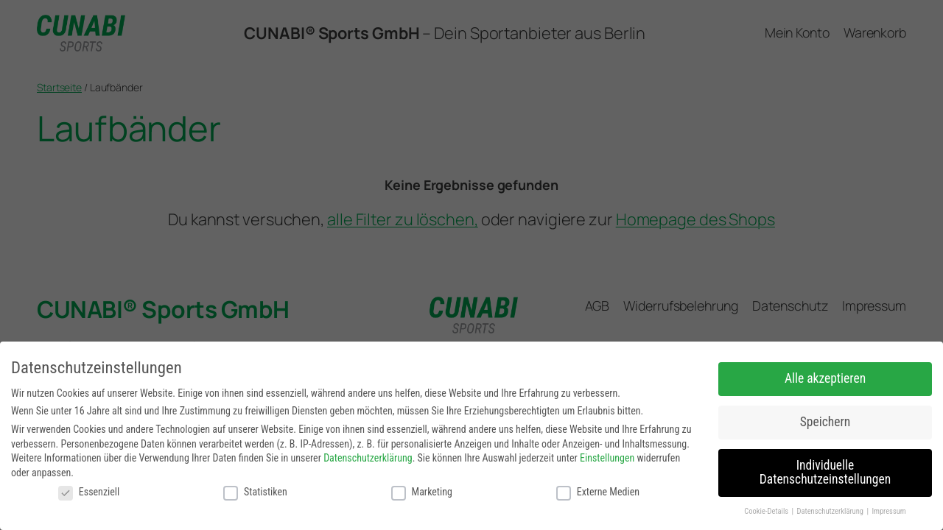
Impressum (888, 511)
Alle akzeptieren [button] (825, 378)
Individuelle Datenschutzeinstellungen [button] (825, 472)
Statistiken (255, 492)
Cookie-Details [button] (767, 511)
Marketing (421, 492)
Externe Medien (597, 492)
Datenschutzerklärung (368, 458)
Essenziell (88, 492)
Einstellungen (607, 458)
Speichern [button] (825, 421)
